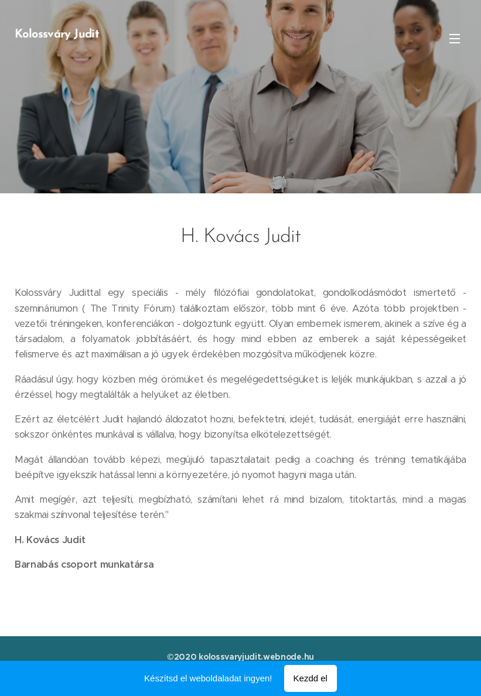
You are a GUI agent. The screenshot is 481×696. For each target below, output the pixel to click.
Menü (454, 38)
